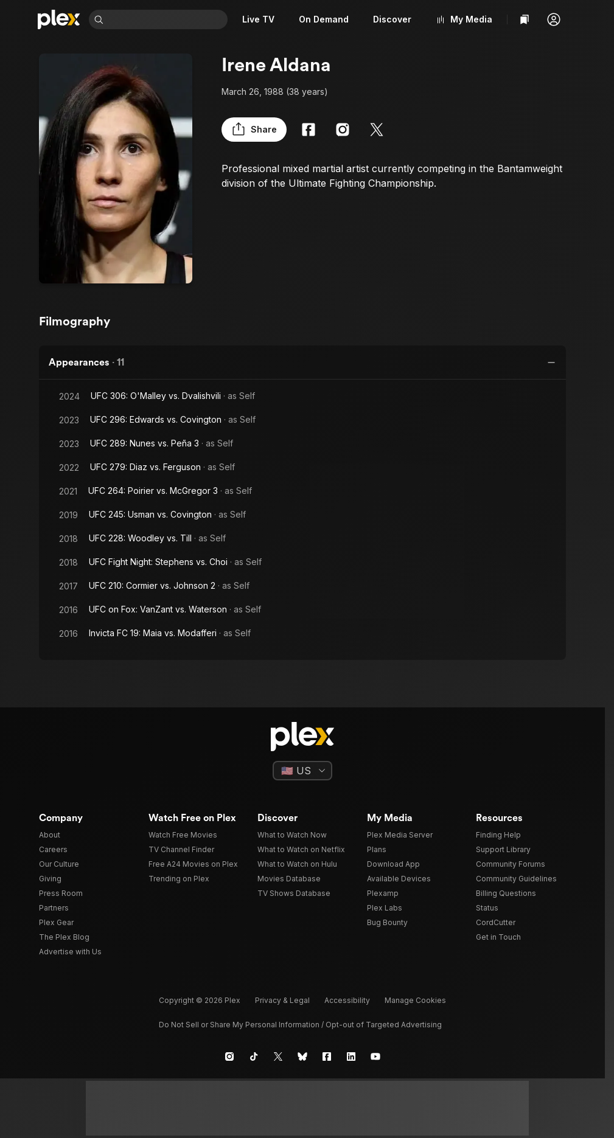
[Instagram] (342, 129)
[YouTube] (375, 1056)
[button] (554, 19)
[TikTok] (254, 1056)
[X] (377, 129)
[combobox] (167, 19)
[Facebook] (308, 129)
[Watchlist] (524, 19)
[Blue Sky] (302, 1056)
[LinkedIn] (351, 1056)
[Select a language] (302, 770)
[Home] (59, 19)
